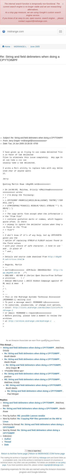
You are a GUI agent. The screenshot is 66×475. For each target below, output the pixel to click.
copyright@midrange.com (53, 465)
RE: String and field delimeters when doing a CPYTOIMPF (32, 379)
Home (6, 46)
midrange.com (44, 458)
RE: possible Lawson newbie (31, 416)
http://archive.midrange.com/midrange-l (30, 321)
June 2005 (35, 46)
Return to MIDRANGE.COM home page (47, 453)
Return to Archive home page (14, 453)
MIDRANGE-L (20, 46)
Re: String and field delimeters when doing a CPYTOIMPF (31, 353)
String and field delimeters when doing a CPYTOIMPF (28, 347)
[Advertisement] (33, 102)
